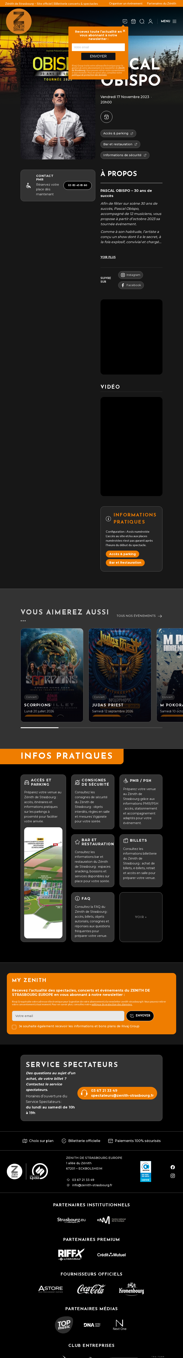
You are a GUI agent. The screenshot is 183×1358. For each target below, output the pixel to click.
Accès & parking (122, 554)
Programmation (42, 42)
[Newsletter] (124, 21)
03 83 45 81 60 (77, 185)
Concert (65, 42)
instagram (130, 275)
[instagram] (172, 1175)
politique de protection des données (89, 74)
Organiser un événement (126, 3)
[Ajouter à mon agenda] (106, 117)
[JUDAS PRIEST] (120, 675)
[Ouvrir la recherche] (142, 21)
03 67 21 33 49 (104, 1091)
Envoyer (98, 56)
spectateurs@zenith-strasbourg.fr (122, 1095)
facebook (131, 285)
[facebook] (172, 1167)
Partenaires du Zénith (161, 3)
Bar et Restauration (125, 562)
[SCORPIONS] (52, 675)
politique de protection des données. (112, 1004)
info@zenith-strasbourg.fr (92, 1185)
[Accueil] (22, 42)
